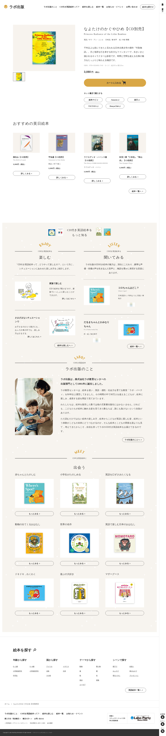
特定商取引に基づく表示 (37, 723)
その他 (48, 675)
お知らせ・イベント (115, 7)
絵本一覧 (100, 7)
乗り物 (98, 666)
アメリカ (49, 666)
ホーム (7, 704)
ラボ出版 (14, 7)
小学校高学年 (34, 671)
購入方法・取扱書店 (163, 2)
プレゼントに (133, 675)
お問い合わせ (132, 7)
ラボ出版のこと (50, 7)
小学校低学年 (17, 671)
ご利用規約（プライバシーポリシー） (16, 723)
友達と (131, 666)
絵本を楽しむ (88, 7)
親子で (115, 666)
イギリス (66, 666)
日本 (64, 671)
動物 (81, 666)
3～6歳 (32, 666)
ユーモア (83, 685)
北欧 (47, 671)
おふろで (116, 671)
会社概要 (50, 723)
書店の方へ (163, 9)
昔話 (81, 680)
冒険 (97, 680)
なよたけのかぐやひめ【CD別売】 (26, 704)
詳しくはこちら (68, 299)
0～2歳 (15, 666)
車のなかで (133, 671)
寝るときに (116, 675)
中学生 (15, 675)
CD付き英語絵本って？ (70, 7)
